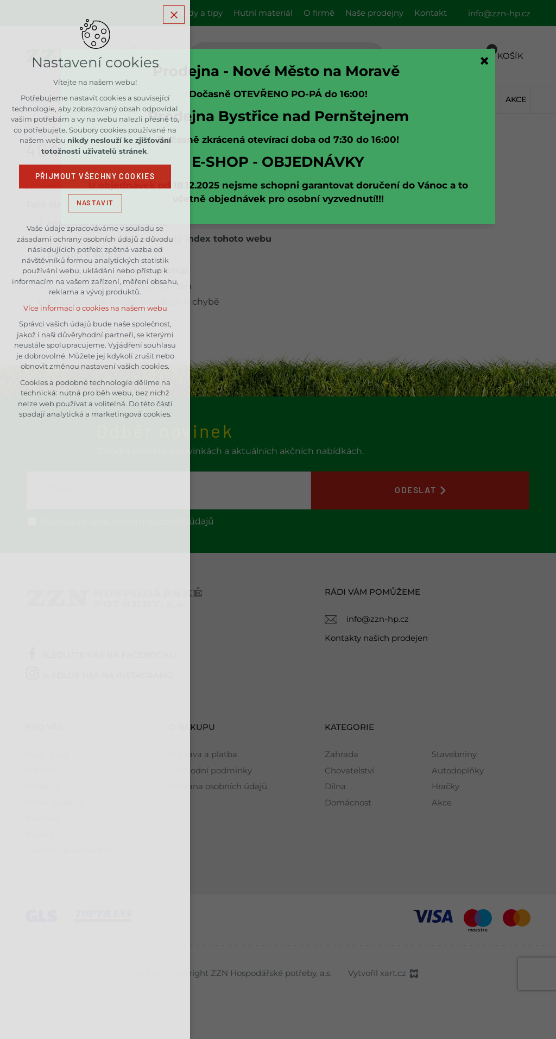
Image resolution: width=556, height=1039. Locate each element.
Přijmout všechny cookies (95, 176)
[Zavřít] (484, 61)
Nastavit (95, 203)
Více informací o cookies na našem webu (95, 308)
